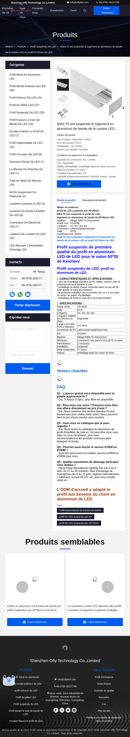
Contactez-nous (38, 10)
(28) (26, 112)
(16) (25, 182)
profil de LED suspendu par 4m (75, 516)
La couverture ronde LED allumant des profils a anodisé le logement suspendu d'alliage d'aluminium (94, 608)
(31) (27, 236)
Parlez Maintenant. (108, 10)
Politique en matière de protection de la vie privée (104, 719)
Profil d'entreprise (104, 677)
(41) (25, 97)
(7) (26, 133)
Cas (104, 704)
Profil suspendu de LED (43, 46)
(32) (24, 76)
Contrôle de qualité (104, 690)
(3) (27, 203)
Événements (57, 10)
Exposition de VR (7, 10)
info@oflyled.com (78, 2)
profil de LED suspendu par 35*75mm (79, 523)
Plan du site (104, 710)
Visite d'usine (104, 683)
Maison (9, 46)
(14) (25, 144)
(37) (24, 105)
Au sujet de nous (22, 10)
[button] (63, 117)
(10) (24, 122)
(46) (27, 88)
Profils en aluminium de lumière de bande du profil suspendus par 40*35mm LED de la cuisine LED (34, 608)
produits (21, 46)
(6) (25, 154)
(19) (26, 247)
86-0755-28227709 (107, 2)
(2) (22, 194)
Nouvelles (104, 697)
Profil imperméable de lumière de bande (80, 510)
